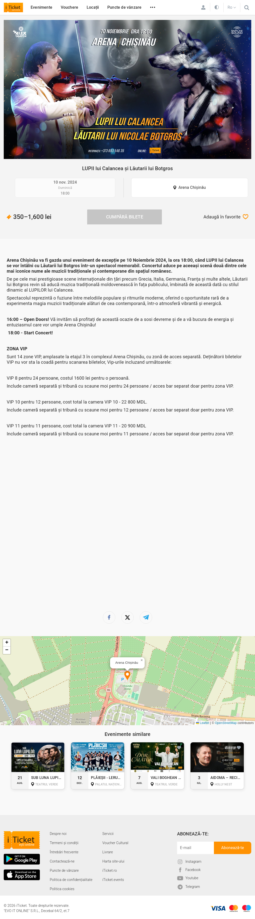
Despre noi (58, 834)
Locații (93, 7)
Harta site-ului (113, 861)
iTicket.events (113, 880)
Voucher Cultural (115, 843)
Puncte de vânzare (124, 7)
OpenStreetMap (226, 723)
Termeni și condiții (64, 843)
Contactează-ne (62, 861)
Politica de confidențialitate (71, 880)
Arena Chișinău (192, 187)
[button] (127, 676)
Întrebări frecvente (64, 852)
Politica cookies (62, 889)
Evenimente (41, 7)
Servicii (108, 834)
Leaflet (202, 723)
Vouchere (69, 7)
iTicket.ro (109, 870)
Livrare (107, 852)
